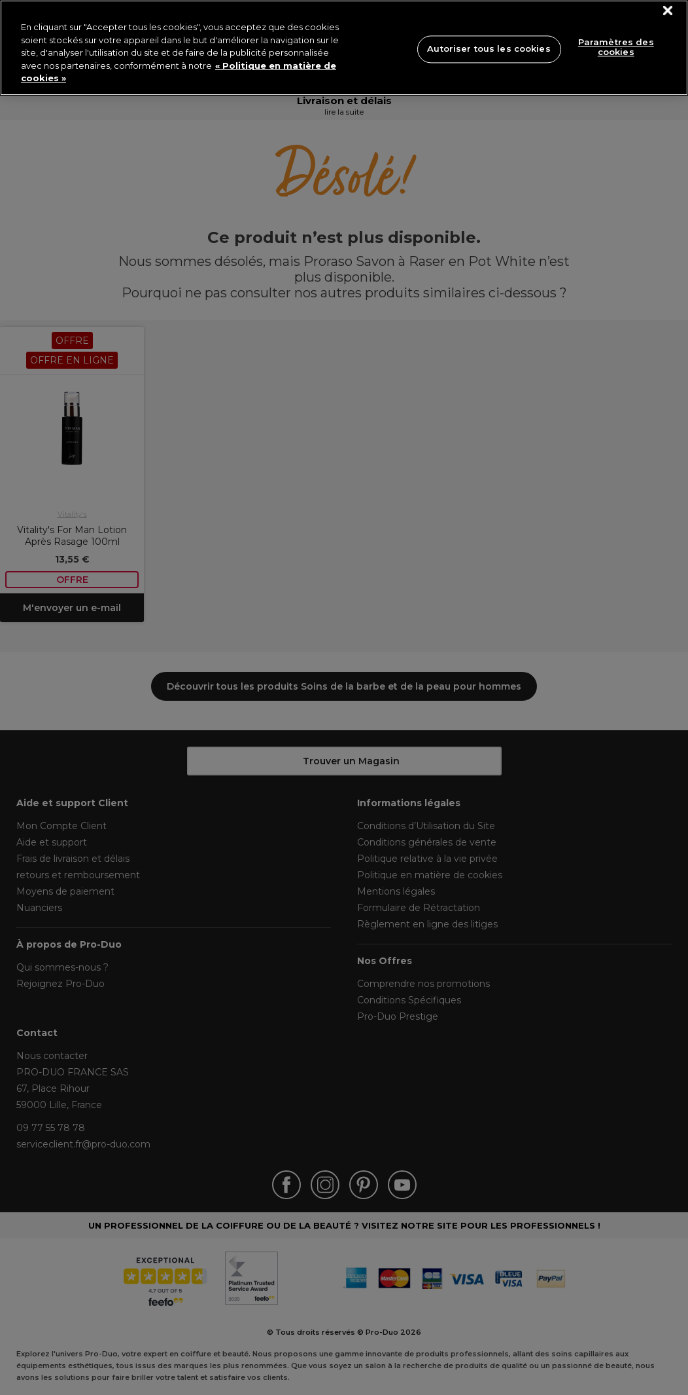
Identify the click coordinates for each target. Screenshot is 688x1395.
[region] (344, 48)
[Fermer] (668, 11)
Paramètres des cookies (616, 47)
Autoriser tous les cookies (488, 48)
